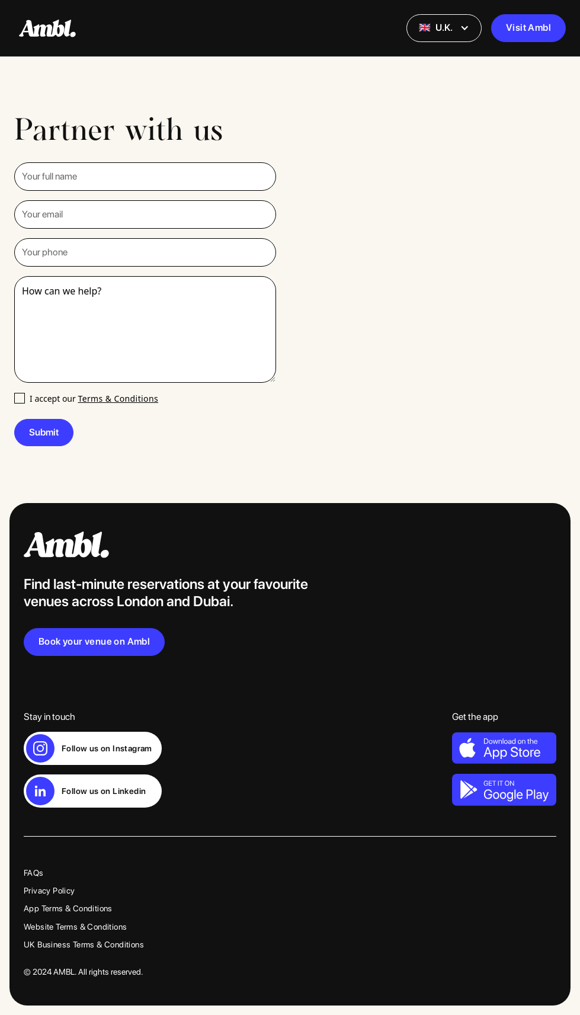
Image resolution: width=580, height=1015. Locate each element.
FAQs (34, 873)
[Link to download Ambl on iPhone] (504, 748)
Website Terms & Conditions (75, 926)
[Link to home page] (290, 544)
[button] (444, 28)
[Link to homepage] (47, 28)
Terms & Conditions (118, 398)
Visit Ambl (528, 27)
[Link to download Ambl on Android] (504, 789)
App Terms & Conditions (68, 908)
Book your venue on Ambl (94, 641)
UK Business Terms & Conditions (84, 944)
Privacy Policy (49, 890)
